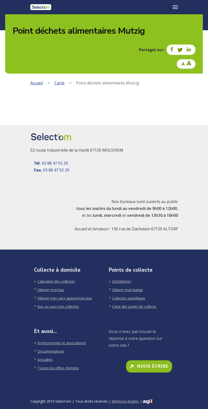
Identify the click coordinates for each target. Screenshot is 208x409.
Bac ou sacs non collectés (58, 306)
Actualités (45, 359)
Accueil (36, 83)
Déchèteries (121, 281)
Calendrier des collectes (56, 281)
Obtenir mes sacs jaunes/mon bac (64, 298)
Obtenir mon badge (127, 289)
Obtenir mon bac (50, 289)
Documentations (50, 351)
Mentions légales (125, 401)
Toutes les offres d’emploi (58, 368)
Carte (59, 83)
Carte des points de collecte (134, 306)
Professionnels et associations (61, 343)
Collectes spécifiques (128, 298)
